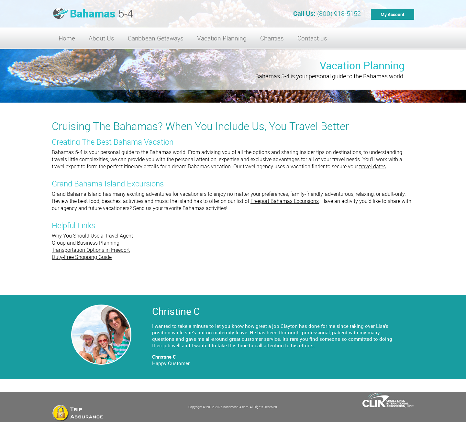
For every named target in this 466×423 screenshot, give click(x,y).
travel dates (372, 166)
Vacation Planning (222, 38)
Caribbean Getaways (155, 38)
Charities (272, 38)
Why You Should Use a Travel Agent (92, 235)
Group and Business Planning (85, 242)
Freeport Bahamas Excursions (284, 201)
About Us (101, 38)
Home (67, 38)
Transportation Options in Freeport (91, 249)
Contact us (312, 38)
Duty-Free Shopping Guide (82, 257)
